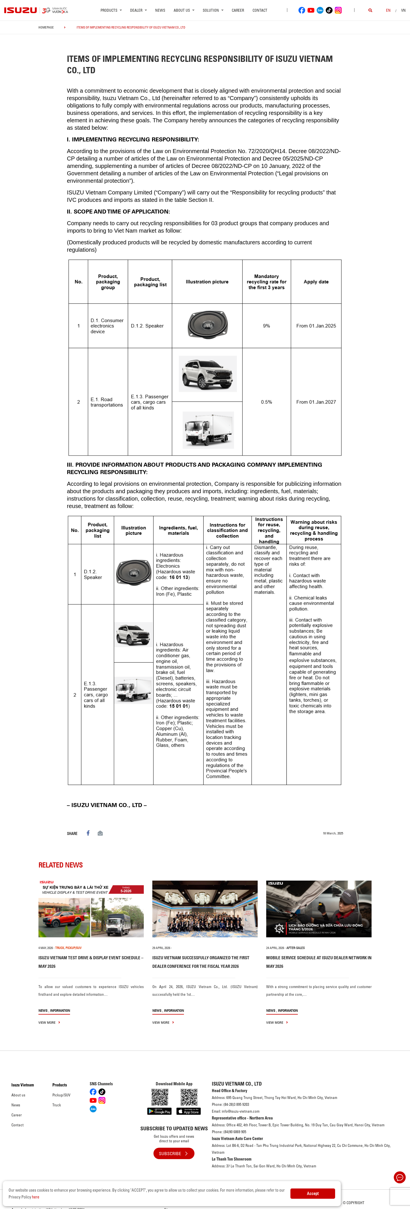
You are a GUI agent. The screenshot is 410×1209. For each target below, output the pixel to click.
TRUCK (59, 948)
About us (18, 1095)
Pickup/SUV (61, 1095)
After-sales (295, 948)
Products (59, 1085)
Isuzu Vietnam (22, 1085)
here (35, 1197)
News (160, 10)
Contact (260, 10)
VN (403, 10)
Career (238, 10)
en (388, 10)
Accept (313, 1193)
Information (60, 1010)
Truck (56, 1105)
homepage (46, 27)
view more (49, 1022)
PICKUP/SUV (73, 948)
